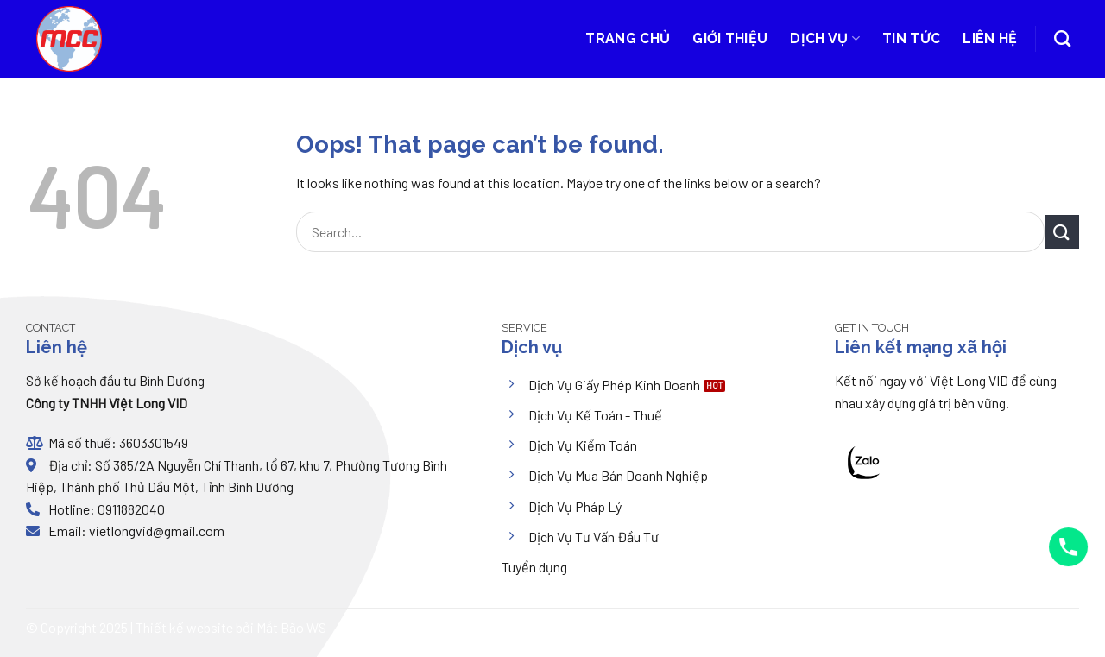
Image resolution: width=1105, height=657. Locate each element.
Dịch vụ (825, 38)
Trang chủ (627, 38)
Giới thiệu (729, 38)
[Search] (1062, 38)
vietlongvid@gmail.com (156, 530)
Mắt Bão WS (291, 627)
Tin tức (911, 38)
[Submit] (1062, 232)
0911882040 (130, 509)
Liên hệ (990, 38)
